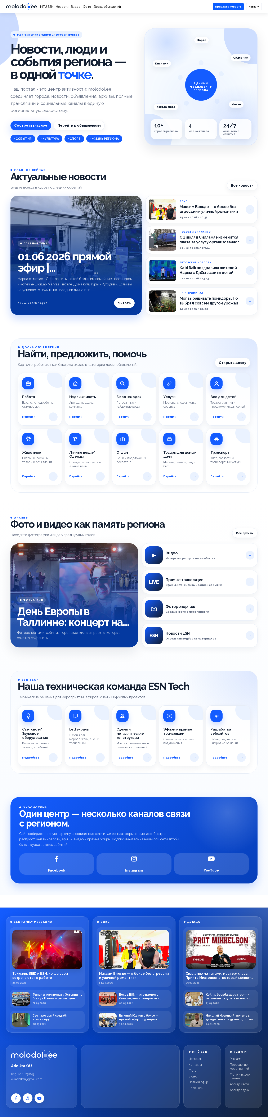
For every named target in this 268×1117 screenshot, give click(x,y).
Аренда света (239, 1084)
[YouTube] (211, 864)
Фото (87, 6)
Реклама (235, 1059)
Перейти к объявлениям (79, 125)
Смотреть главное (30, 125)
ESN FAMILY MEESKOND (33, 921)
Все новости (242, 185)
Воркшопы (196, 1088)
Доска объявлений (107, 6)
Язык (254, 6)
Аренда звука (239, 1090)
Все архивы (245, 533)
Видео (75, 6)
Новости (62, 6)
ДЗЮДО (194, 921)
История (195, 1059)
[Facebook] (56, 864)
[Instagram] (134, 864)
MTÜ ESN (46, 6)
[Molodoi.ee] (41, 1055)
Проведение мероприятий (239, 1066)
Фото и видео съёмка (240, 1076)
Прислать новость (228, 6)
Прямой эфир (198, 1082)
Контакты (195, 1064)
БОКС (105, 921)
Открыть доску (232, 363)
